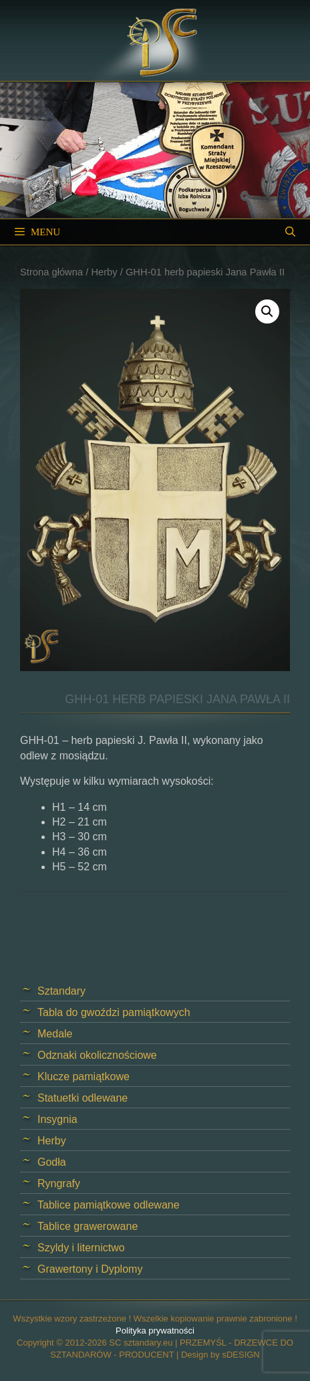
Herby (104, 272)
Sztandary (61, 991)
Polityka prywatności (155, 1331)
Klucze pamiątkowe (83, 1076)
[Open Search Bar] (290, 232)
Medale (54, 1033)
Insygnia (57, 1119)
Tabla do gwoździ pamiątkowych (113, 1012)
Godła (51, 1162)
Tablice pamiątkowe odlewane (108, 1205)
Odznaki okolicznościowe (97, 1055)
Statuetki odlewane (82, 1098)
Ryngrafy (58, 1183)
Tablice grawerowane (87, 1226)
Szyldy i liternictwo (81, 1247)
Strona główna (51, 272)
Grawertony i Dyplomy (89, 1269)
